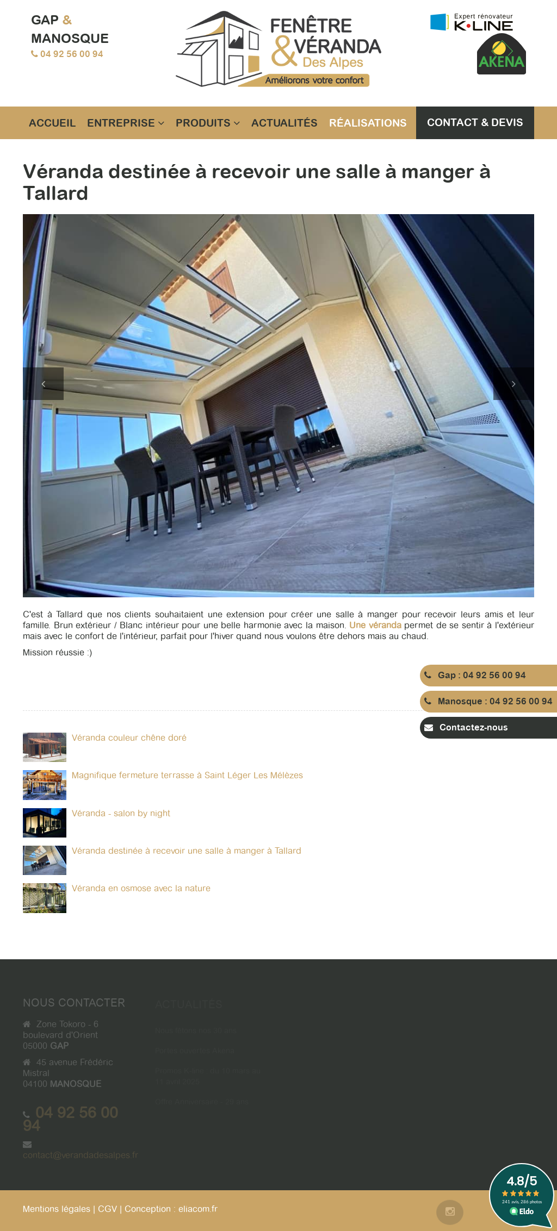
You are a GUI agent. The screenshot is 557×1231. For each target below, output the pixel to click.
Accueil (52, 123)
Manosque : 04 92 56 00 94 (488, 701)
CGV (107, 1209)
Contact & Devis (475, 122)
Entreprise (125, 123)
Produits (208, 123)
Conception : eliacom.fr (171, 1209)
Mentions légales (56, 1209)
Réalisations (368, 123)
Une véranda (375, 625)
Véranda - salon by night (121, 813)
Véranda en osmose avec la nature (141, 888)
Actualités (284, 123)
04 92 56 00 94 (71, 54)
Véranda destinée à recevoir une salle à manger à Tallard (186, 851)
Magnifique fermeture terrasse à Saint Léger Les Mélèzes (187, 775)
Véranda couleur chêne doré (129, 738)
